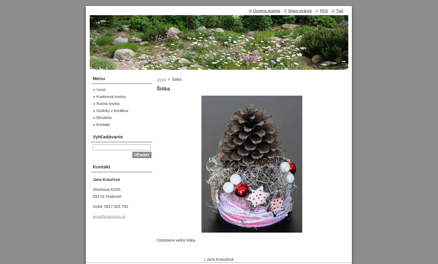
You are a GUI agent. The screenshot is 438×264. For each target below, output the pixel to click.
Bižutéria (104, 117)
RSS (324, 10)
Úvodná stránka (266, 10)
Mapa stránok (300, 10)
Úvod (161, 79)
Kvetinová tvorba (110, 96)
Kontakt (102, 124)
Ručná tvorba (108, 103)
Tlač (339, 10)
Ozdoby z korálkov (112, 110)
